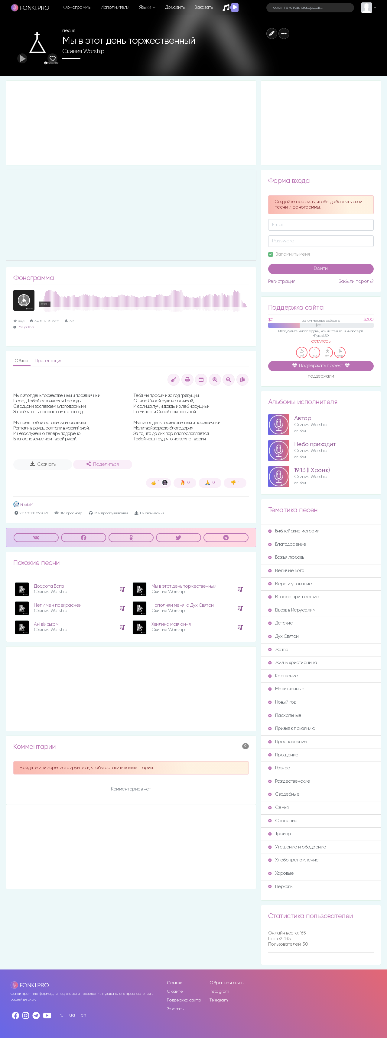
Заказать (203, 7)
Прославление (287, 741)
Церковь (280, 886)
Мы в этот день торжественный (183, 586)
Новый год (282, 702)
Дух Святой (283, 636)
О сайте (175, 991)
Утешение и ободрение (297, 847)
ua (72, 1015)
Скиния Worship (83, 51)
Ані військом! (46, 624)
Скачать (43, 464)
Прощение (283, 755)
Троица (279, 834)
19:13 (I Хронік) (312, 470)
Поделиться (102, 464)
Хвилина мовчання (170, 624)
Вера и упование (290, 584)
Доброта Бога (48, 586)
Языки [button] (145, 7)
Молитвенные (286, 689)
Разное (279, 768)
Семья (278, 807)
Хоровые (281, 873)
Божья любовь (286, 557)
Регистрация (281, 281)
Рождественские (289, 781)
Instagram (219, 991)
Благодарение (287, 544)
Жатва (278, 649)
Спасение (283, 821)
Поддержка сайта (184, 1000)
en (83, 1015)
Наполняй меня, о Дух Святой (182, 605)
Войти (321, 268)
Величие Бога (286, 570)
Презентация (48, 361)
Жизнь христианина (292, 662)
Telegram (219, 1000)
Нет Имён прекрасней (58, 605)
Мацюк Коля (26, 327)
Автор (302, 418)
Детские (280, 623)
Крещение (283, 676)
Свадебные (284, 794)
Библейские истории (294, 531)
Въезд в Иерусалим (292, 610)
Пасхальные (284, 715)
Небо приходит (315, 444)
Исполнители (115, 7)
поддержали (321, 376)
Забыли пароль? (356, 281)
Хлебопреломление (293, 860)
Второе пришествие (293, 597)
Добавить (175, 7)
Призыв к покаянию (291, 728)
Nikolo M (23, 505)
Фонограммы (77, 7)
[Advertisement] (131, 123)
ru (61, 1015)
